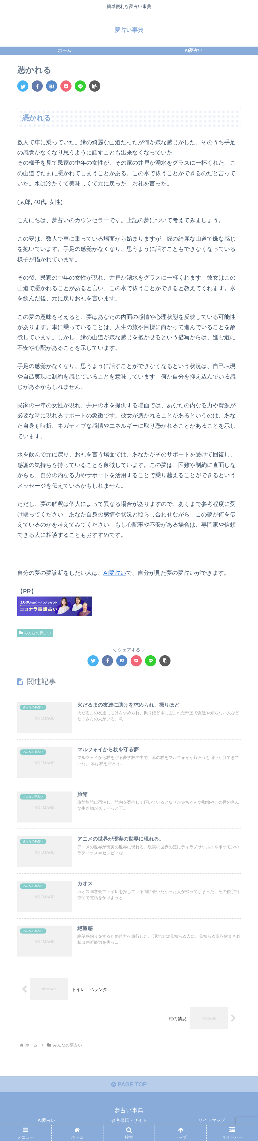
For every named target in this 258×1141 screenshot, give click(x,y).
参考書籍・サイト (129, 1120)
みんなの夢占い (35, 633)
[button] (94, 86)
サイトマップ (211, 1120)
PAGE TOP (129, 1084)
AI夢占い (114, 573)
